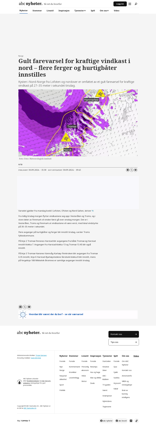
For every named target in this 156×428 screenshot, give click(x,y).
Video (116, 10)
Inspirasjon (63, 10)
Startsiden (106, 361)
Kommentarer (74, 367)
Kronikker (72, 372)
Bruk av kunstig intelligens (126, 393)
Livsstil (50, 10)
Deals (92, 383)
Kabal (116, 389)
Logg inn (120, 4)
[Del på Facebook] (128, 170)
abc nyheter (107, 421)
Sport (61, 385)
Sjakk (116, 372)
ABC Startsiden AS (30, 408)
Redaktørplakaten (33, 381)
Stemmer (37, 10)
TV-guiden (106, 385)
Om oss (103, 10)
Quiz (115, 367)
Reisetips (93, 367)
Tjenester (79, 10)
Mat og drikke (95, 378)
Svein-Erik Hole (36, 358)
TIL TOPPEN (22, 421)
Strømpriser (107, 396)
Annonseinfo (127, 376)
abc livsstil (123, 421)
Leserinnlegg (74, 378)
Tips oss (114, 342)
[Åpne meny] (130, 3)
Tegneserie (106, 406)
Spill (93, 10)
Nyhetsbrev (107, 401)
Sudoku (116, 378)
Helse (84, 376)
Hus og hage (95, 372)
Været (104, 390)
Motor (84, 381)
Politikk (62, 390)
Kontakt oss (116, 334)
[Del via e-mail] (135, 170)
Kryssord (117, 383)
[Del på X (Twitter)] (131, 170)
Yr (92, 210)
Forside (62, 361)
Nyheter (24, 10)
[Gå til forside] (40, 4)
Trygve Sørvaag (41, 355)
